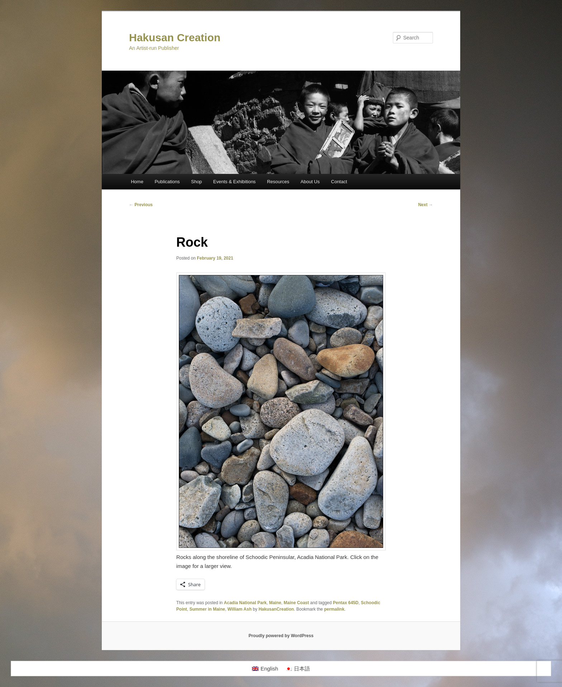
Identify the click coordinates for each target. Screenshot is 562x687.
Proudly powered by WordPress (280, 635)
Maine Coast (296, 602)
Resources (278, 181)
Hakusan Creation (174, 37)
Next (425, 204)
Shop (196, 181)
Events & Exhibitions (234, 181)
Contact (339, 181)
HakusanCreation (276, 609)
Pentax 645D (345, 602)
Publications (167, 181)
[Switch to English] (265, 669)
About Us (310, 181)
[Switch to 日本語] (298, 669)
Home (137, 181)
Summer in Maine (207, 609)
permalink (334, 609)
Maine (275, 602)
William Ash (240, 609)
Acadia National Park (245, 602)
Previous (141, 204)
